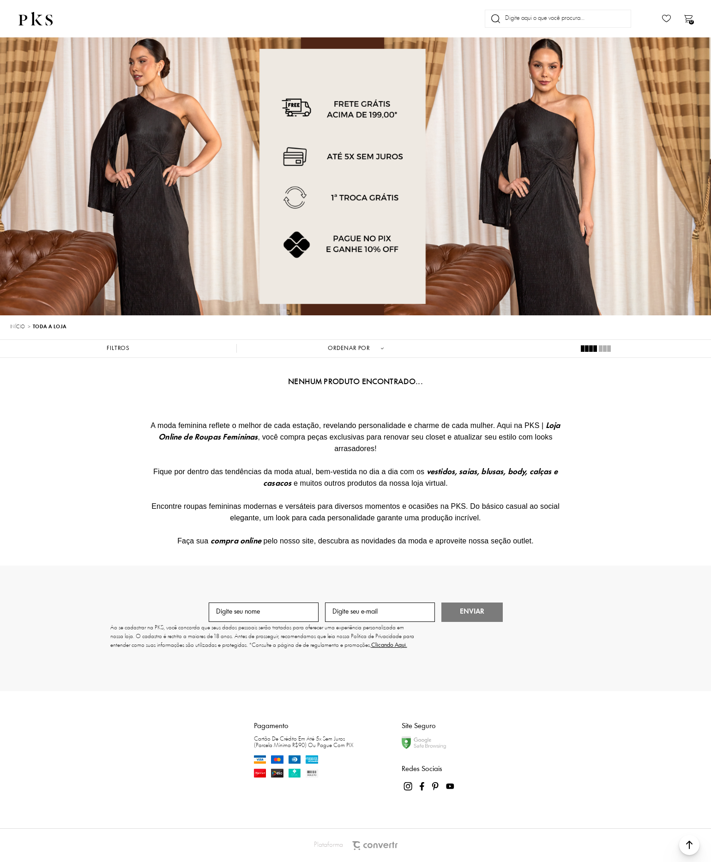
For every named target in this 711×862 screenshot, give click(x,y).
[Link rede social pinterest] (436, 786)
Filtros (118, 348)
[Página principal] (43, 18)
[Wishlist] (666, 19)
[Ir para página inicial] (17, 327)
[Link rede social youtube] (450, 786)
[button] (689, 845)
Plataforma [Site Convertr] (356, 845)
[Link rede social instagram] (409, 786)
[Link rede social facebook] (422, 786)
